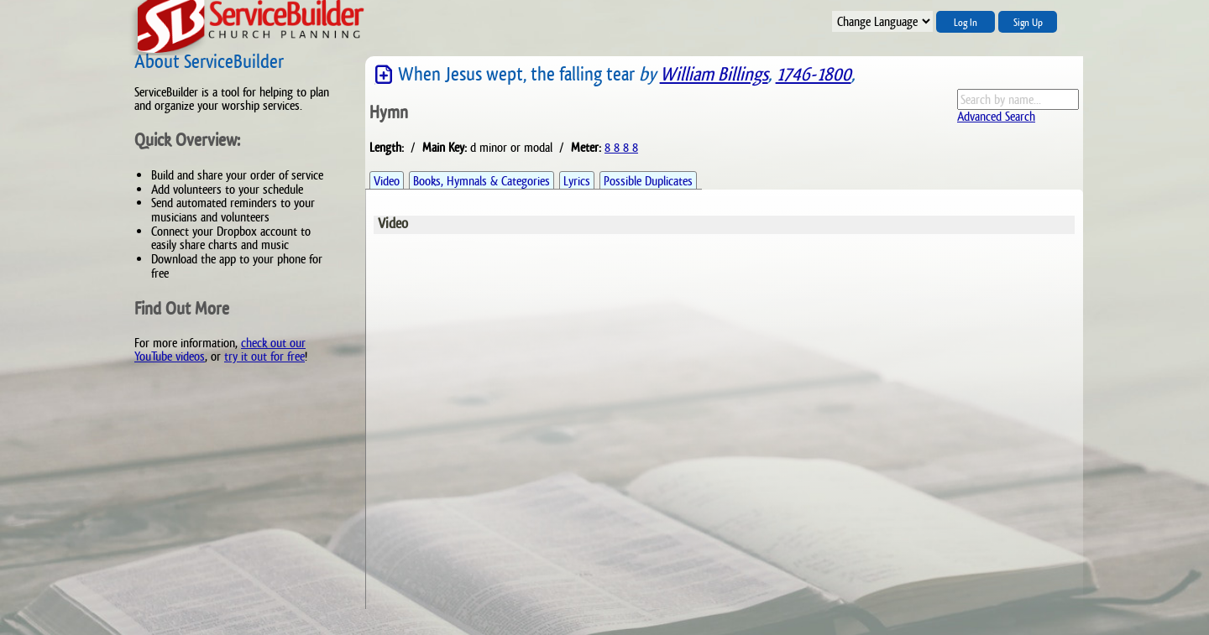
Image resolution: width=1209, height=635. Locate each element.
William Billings (714, 74)
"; (882, 21)
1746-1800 (813, 74)
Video (387, 181)
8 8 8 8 (621, 147)
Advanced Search (996, 116)
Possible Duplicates (648, 181)
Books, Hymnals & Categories (481, 181)
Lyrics (576, 181)
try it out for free (264, 356)
